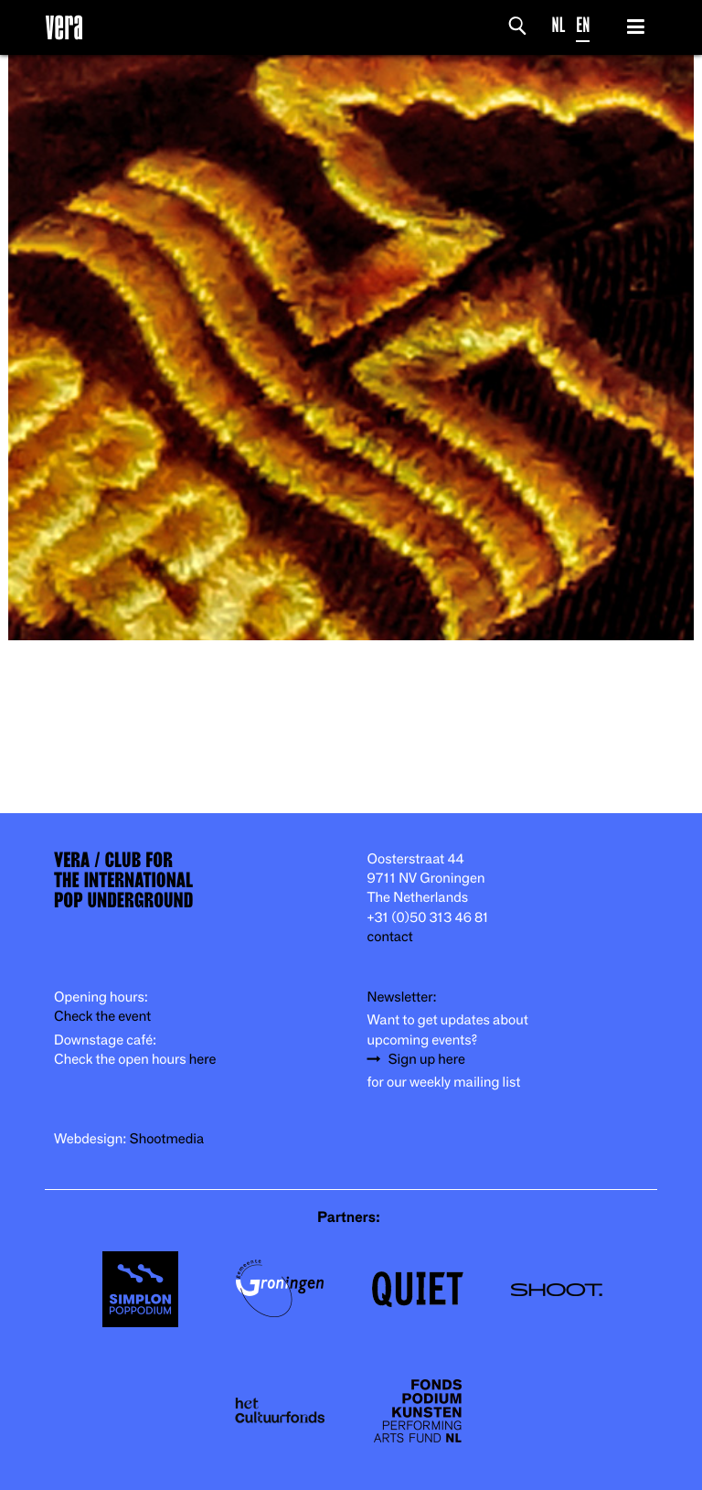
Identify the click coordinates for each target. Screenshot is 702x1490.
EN (583, 25)
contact (390, 937)
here (203, 1059)
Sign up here (426, 1059)
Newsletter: (402, 997)
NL (559, 25)
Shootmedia (167, 1139)
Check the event (102, 1016)
